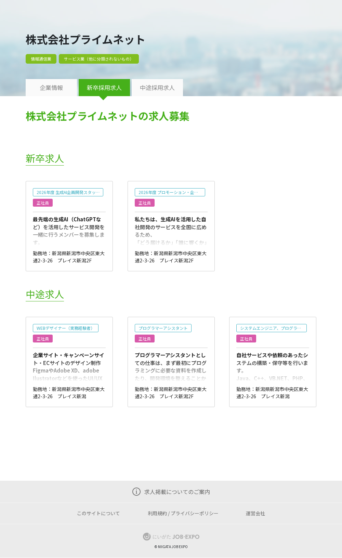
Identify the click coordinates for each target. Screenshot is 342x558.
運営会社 (255, 513)
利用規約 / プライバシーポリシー (183, 513)
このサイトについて (98, 513)
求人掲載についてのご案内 (177, 492)
